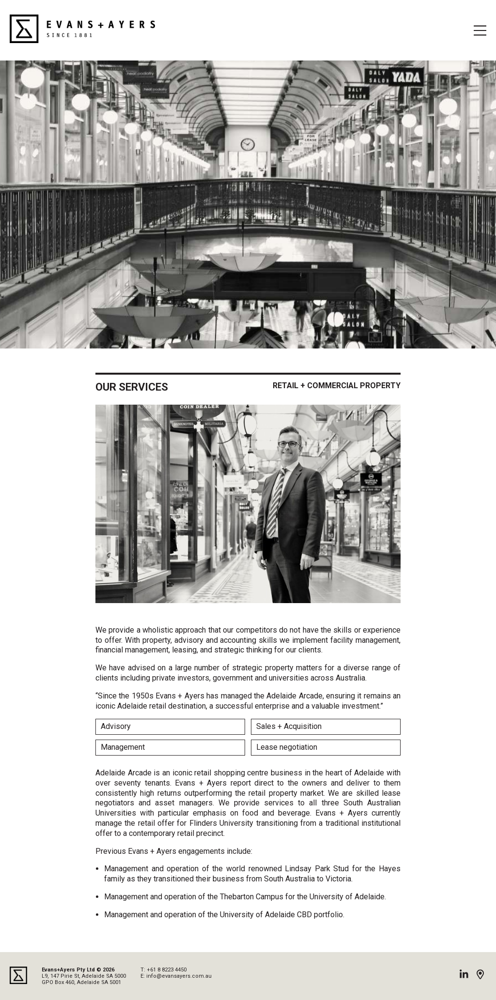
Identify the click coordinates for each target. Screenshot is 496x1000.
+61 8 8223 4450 (166, 970)
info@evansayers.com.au (179, 976)
